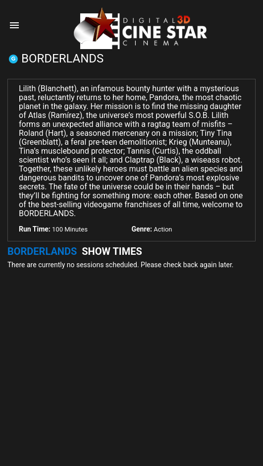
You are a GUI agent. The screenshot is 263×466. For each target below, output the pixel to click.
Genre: (142, 229)
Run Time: (35, 229)
